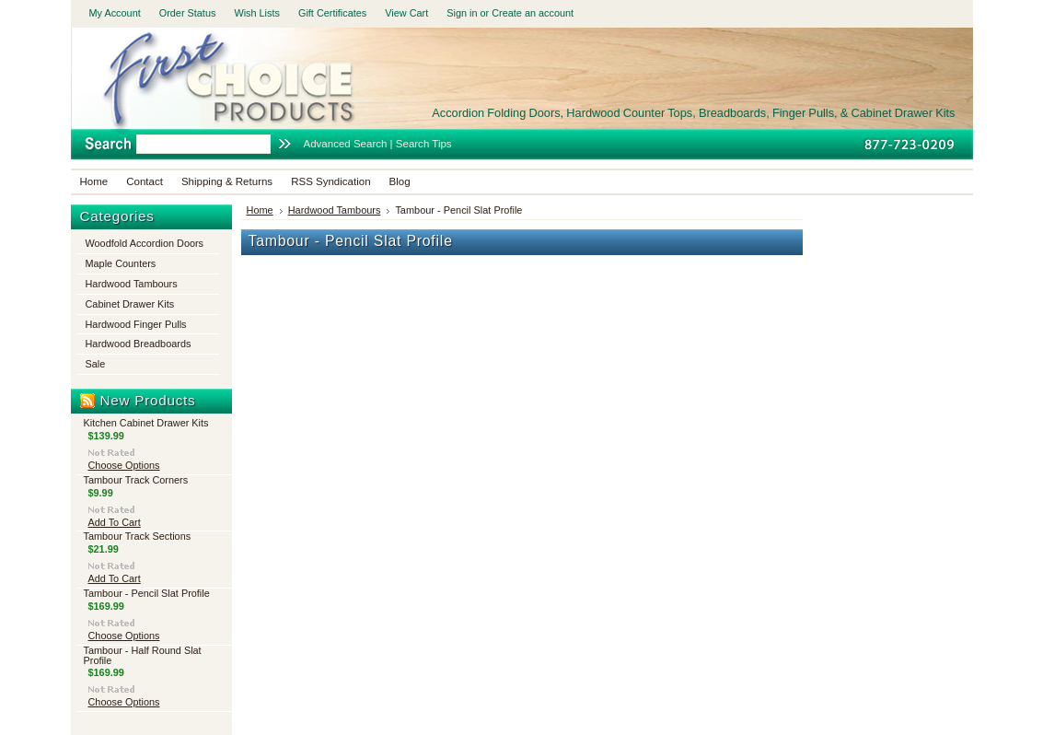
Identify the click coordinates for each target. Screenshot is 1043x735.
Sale (96, 363)
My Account (115, 12)
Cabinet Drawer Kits (130, 303)
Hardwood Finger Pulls (136, 324)
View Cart (406, 12)
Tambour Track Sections (137, 536)
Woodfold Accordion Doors (145, 243)
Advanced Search (346, 143)
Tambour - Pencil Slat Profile (147, 593)
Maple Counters (121, 263)
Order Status (187, 12)
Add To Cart (114, 522)
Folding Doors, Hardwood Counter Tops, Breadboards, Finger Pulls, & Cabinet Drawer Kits (693, 113)
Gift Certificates (332, 12)
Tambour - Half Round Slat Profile (143, 655)
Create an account (533, 12)
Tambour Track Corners (136, 479)
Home (260, 210)
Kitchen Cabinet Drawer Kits (146, 422)
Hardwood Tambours (132, 283)
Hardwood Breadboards (138, 343)
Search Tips (424, 143)
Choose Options (124, 465)
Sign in (461, 12)
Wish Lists (257, 12)
